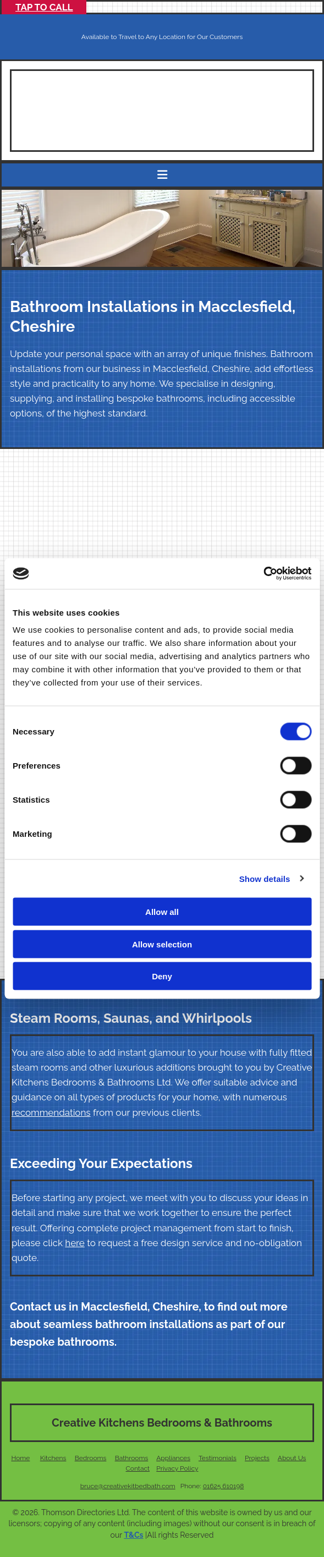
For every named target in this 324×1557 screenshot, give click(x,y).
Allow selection (162, 944)
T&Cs (133, 1535)
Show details (264, 878)
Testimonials (218, 1458)
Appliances (173, 1458)
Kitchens (53, 1458)
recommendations (51, 1112)
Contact (138, 1468)
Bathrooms (132, 1458)
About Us (292, 1458)
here (75, 1242)
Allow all (162, 912)
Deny (162, 976)
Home (20, 1458)
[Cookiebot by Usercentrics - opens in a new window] (263, 574)
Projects (257, 1458)
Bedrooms (91, 1458)
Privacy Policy (177, 1468)
